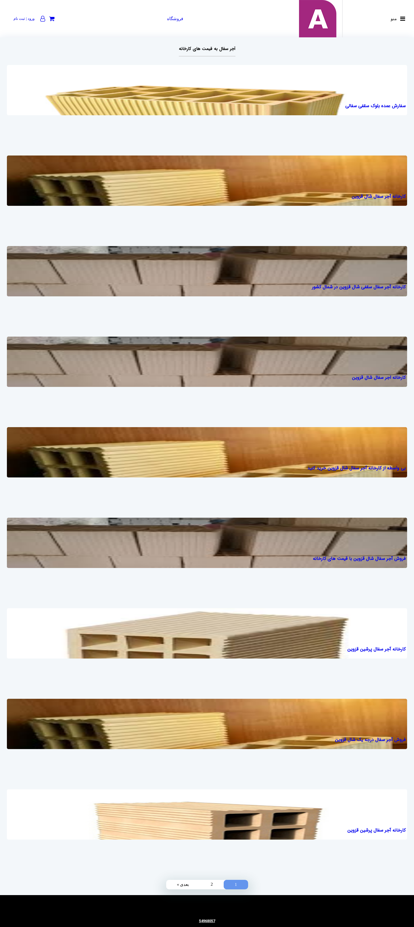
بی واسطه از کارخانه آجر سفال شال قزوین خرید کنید (356, 468)
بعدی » (183, 884)
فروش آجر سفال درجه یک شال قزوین (370, 739)
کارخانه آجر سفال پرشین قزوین (376, 649)
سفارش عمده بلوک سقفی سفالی (375, 106)
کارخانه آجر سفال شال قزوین (379, 196)
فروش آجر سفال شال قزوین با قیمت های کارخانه (359, 558)
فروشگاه (175, 18)
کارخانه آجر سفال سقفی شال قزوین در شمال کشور (359, 287)
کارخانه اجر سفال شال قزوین (379, 377)
